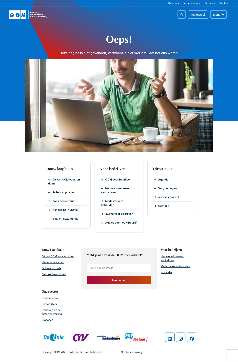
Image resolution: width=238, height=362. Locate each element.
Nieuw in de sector (53, 262)
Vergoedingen (191, 3)
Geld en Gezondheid (54, 274)
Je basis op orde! (61, 192)
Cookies (126, 352)
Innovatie (166, 272)
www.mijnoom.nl (166, 197)
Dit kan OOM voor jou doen (64, 181)
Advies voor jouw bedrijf (119, 223)
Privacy (138, 352)
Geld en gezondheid (63, 219)
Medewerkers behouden (112, 203)
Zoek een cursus (61, 201)
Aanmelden (119, 280)
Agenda (161, 179)
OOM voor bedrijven (116, 179)
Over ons (173, 3)
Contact (224, 3)
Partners (210, 3)
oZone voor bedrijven (117, 214)
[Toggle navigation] (218, 14)
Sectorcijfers (49, 304)
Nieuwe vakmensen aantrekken (116, 190)
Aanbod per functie (63, 210)
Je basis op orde (51, 268)
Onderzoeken (50, 298)
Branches (47, 320)
